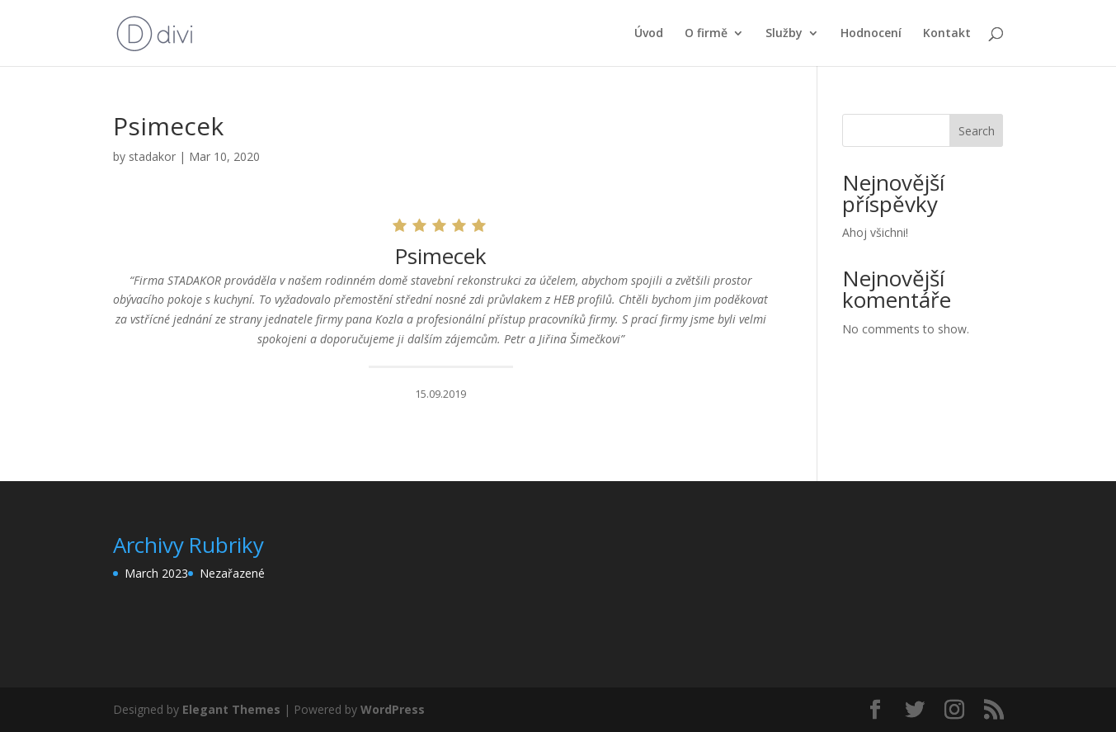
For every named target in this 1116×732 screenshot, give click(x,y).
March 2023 (156, 573)
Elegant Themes (231, 709)
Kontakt (947, 33)
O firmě (706, 33)
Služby (784, 33)
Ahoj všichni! (875, 232)
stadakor (152, 156)
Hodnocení (871, 33)
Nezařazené (232, 573)
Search (976, 131)
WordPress (392, 709)
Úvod (648, 33)
